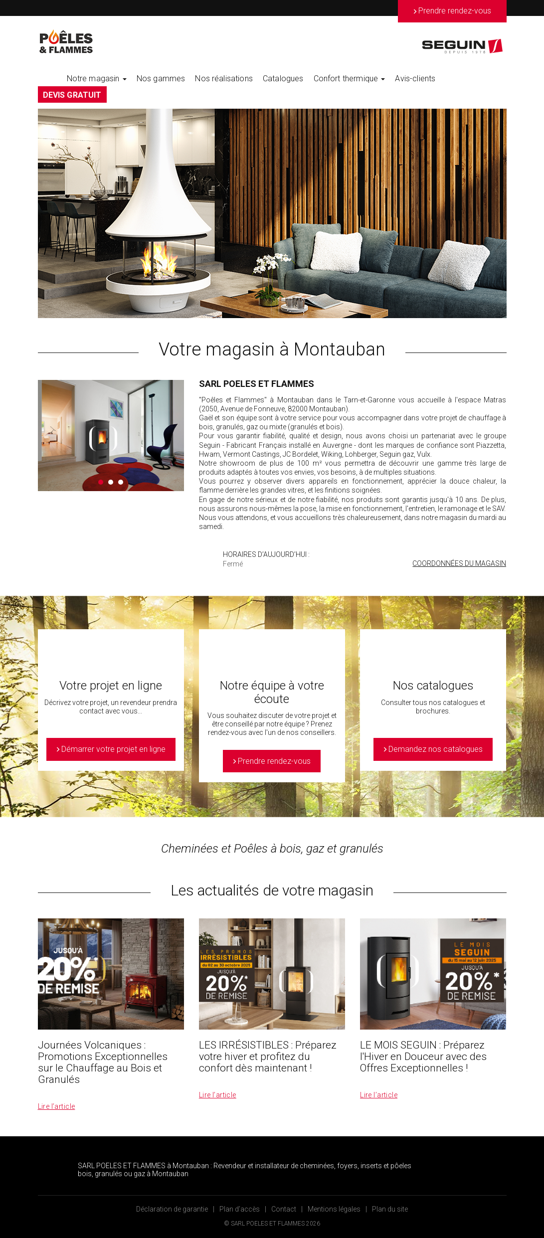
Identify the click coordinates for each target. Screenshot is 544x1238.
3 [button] (120, 482)
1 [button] (100, 482)
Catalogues (283, 78)
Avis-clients (415, 78)
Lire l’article (56, 1106)
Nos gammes (161, 78)
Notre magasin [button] (97, 78)
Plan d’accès (239, 1209)
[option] (272, 213)
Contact (283, 1209)
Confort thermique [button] (349, 78)
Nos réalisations (224, 78)
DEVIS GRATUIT (72, 95)
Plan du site (390, 1209)
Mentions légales (334, 1209)
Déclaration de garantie (172, 1209)
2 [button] (110, 482)
